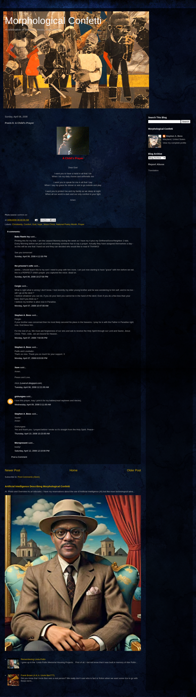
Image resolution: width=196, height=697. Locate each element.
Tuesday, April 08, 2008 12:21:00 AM (32, 387)
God (34, 224)
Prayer (81, 224)
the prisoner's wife (24, 266)
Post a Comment (19, 457)
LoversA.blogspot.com (30, 383)
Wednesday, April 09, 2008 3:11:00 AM (33, 404)
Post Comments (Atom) (29, 477)
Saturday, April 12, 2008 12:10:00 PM (32, 451)
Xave (17, 367)
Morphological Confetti (53, 20)
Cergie (18, 286)
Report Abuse (156, 164)
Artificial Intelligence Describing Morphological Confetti (37, 486)
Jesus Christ (49, 224)
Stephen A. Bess (23, 315)
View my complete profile (174, 143)
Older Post (134, 470)
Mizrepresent (21, 443)
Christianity (17, 224)
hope (39, 224)
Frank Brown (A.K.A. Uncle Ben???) (37, 675)
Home (74, 470)
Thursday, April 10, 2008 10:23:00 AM (32, 433)
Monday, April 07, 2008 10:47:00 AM (31, 306)
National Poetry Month (66, 224)
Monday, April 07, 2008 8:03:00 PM (31, 358)
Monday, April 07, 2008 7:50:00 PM (31, 338)
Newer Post (12, 470)
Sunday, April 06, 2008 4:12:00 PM (31, 256)
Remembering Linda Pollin (33, 659)
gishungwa (20, 396)
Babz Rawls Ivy (22, 236)
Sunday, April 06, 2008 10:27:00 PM (31, 276)
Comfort (27, 224)
